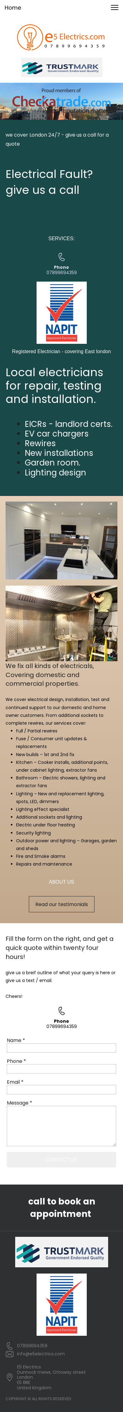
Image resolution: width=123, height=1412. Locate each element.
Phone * (16, 1061)
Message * (19, 1103)
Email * (15, 1082)
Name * (16, 1040)
